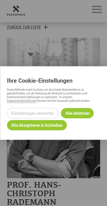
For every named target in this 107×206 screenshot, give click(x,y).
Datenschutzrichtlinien (21, 100)
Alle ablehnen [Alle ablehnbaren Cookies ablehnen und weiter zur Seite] (77, 113)
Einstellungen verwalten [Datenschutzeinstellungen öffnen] (32, 113)
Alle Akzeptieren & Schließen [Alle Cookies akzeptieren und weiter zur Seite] (36, 125)
